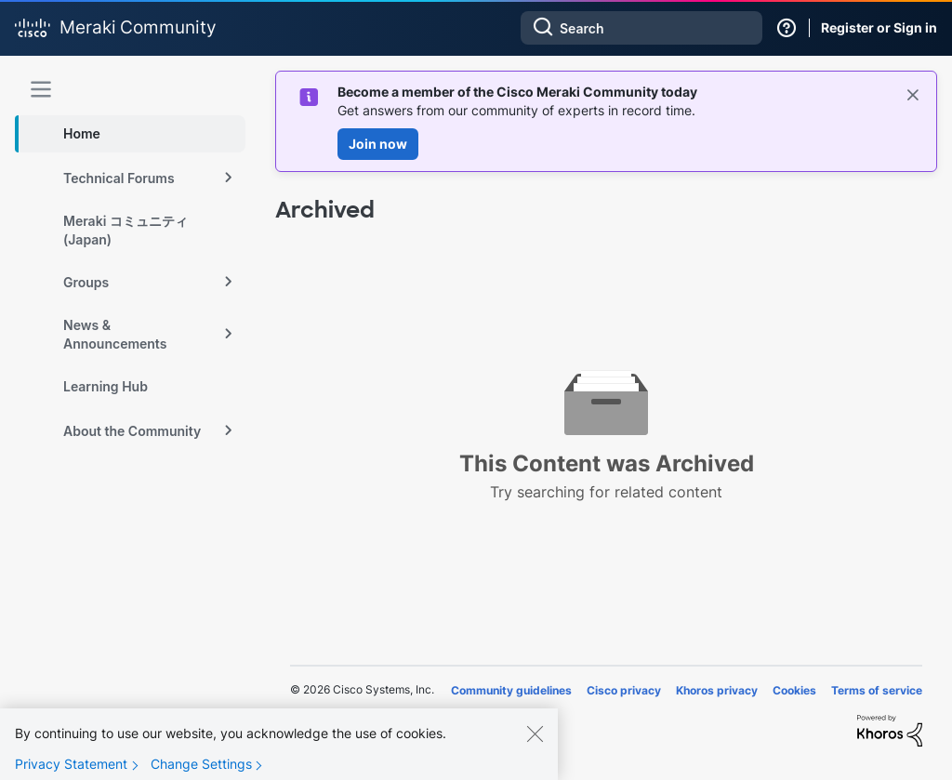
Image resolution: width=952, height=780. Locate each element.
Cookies (794, 690)
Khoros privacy (717, 690)
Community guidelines (511, 690)
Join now (378, 144)
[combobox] (641, 28)
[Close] (534, 748)
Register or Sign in (879, 27)
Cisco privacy (624, 690)
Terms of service (876, 690)
